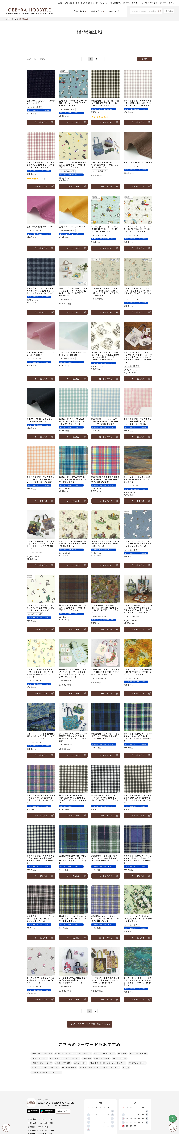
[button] (79, 59)
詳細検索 (169, 11)
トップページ (9, 19)
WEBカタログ (43, 1126)
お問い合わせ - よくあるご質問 (40, 1123)
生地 (16, 19)
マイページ (47, 1119)
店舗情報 (31, 1126)
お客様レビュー (47, 1130)
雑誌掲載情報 (33, 1130)
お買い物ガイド (34, 1119)
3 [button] (96, 59)
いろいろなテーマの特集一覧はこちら (89, 1024)
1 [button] (83, 1011)
